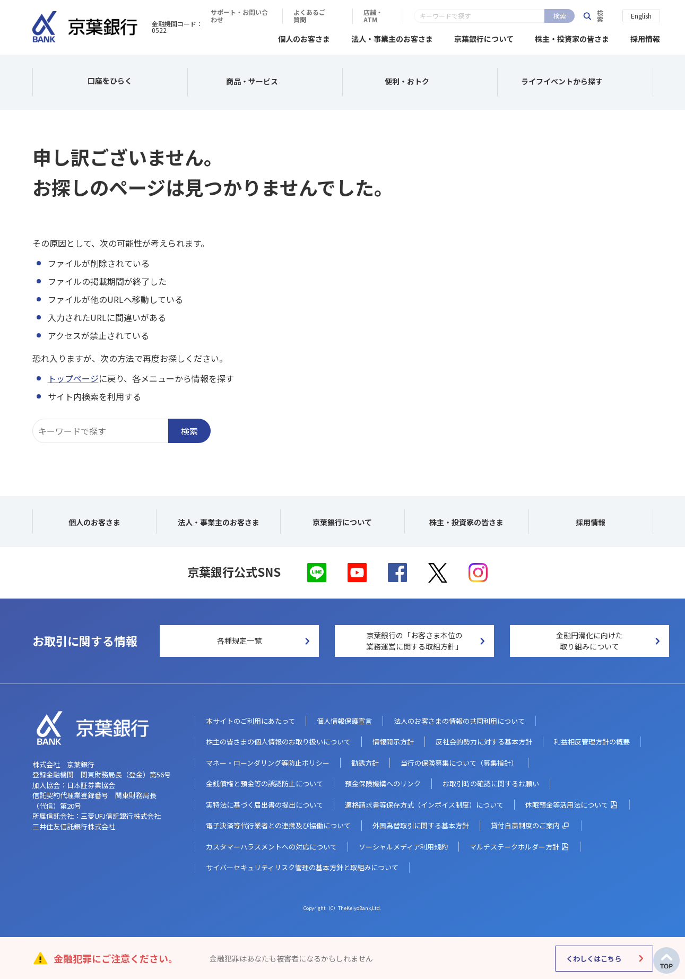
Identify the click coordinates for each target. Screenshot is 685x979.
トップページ (73, 376)
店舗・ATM (543, 16)
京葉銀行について (484, 37)
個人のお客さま (304, 37)
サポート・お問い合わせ (393, 16)
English (641, 15)
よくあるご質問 (477, 16)
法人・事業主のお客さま (392, 37)
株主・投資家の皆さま (572, 37)
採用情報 (645, 37)
